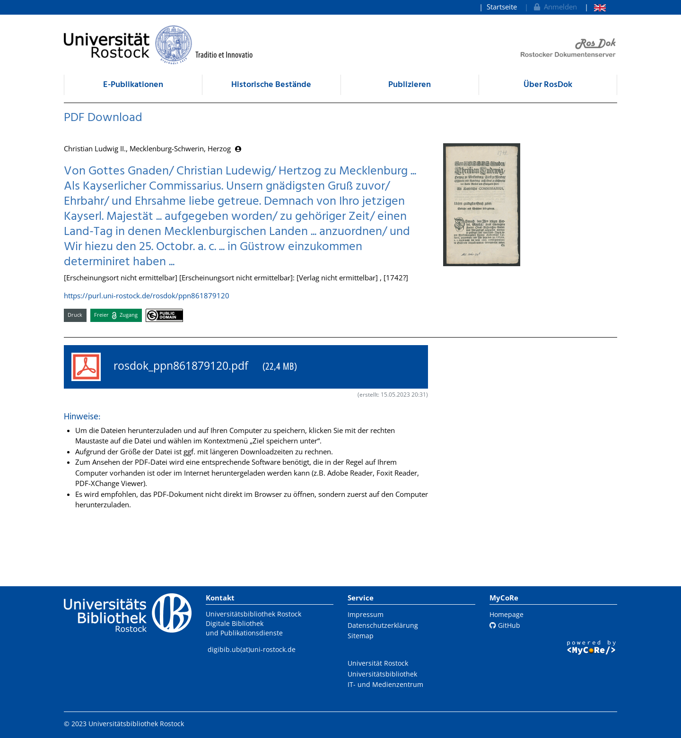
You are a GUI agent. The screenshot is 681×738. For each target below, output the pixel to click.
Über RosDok (548, 85)
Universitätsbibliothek (382, 673)
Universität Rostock (378, 663)
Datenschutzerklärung (383, 625)
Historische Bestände (271, 85)
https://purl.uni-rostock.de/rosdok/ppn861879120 (146, 295)
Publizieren (409, 85)
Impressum (366, 614)
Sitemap (361, 635)
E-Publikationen (133, 85)
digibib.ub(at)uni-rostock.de (252, 649)
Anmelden (554, 6)
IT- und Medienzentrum (385, 684)
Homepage (506, 614)
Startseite (502, 6)
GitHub (504, 625)
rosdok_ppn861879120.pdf (184, 367)
